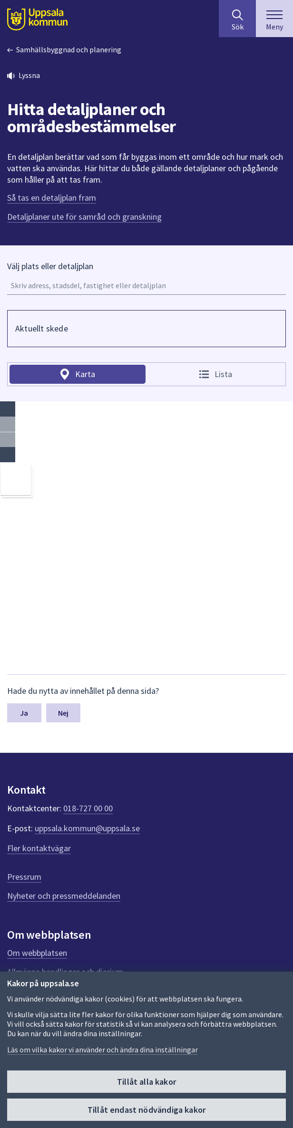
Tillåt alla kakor (146, 1081)
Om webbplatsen (37, 952)
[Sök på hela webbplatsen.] (237, 18)
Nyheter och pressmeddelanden (63, 895)
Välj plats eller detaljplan (50, 266)
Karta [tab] (85, 374)
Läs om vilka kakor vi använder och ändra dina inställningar (102, 1049)
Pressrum (24, 876)
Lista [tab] (223, 374)
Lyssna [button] (29, 75)
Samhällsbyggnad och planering (68, 49)
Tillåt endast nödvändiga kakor (146, 1109)
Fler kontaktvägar (39, 848)
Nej (63, 713)
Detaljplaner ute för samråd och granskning (84, 216)
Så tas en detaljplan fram (51, 197)
